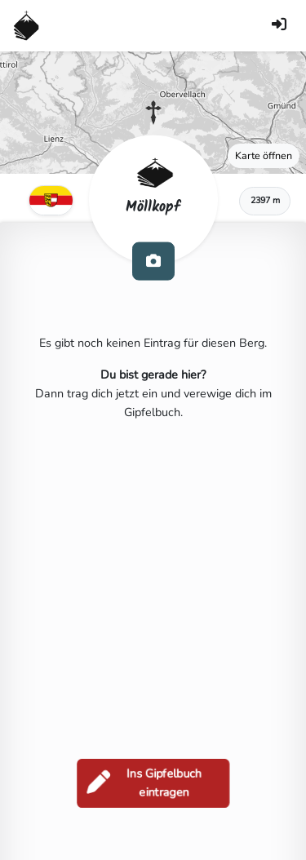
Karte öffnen (263, 155)
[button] (153, 112)
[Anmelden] (279, 25)
